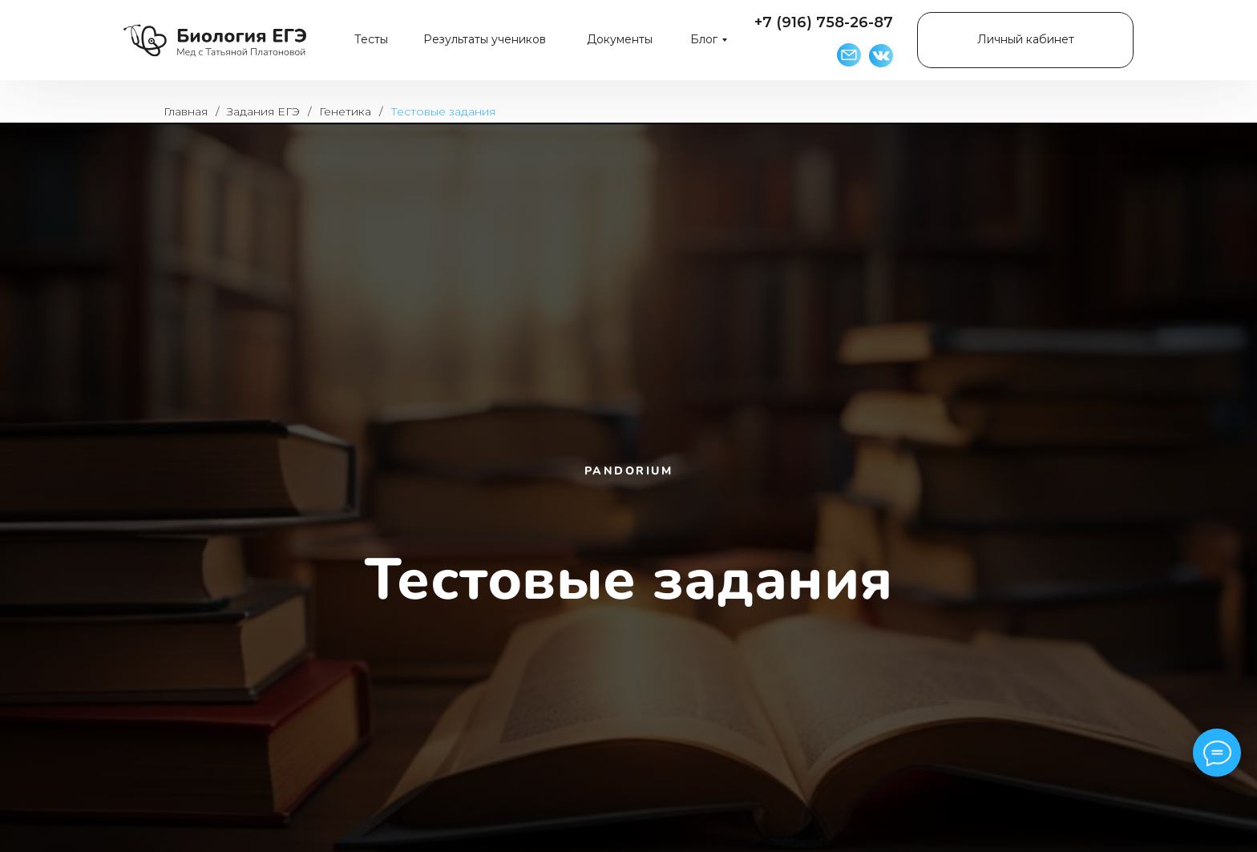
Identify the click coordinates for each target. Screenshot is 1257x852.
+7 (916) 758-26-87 (823, 22)
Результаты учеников (484, 39)
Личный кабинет (1025, 39)
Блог (703, 39)
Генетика (345, 111)
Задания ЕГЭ (263, 111)
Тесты (371, 39)
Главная (186, 111)
